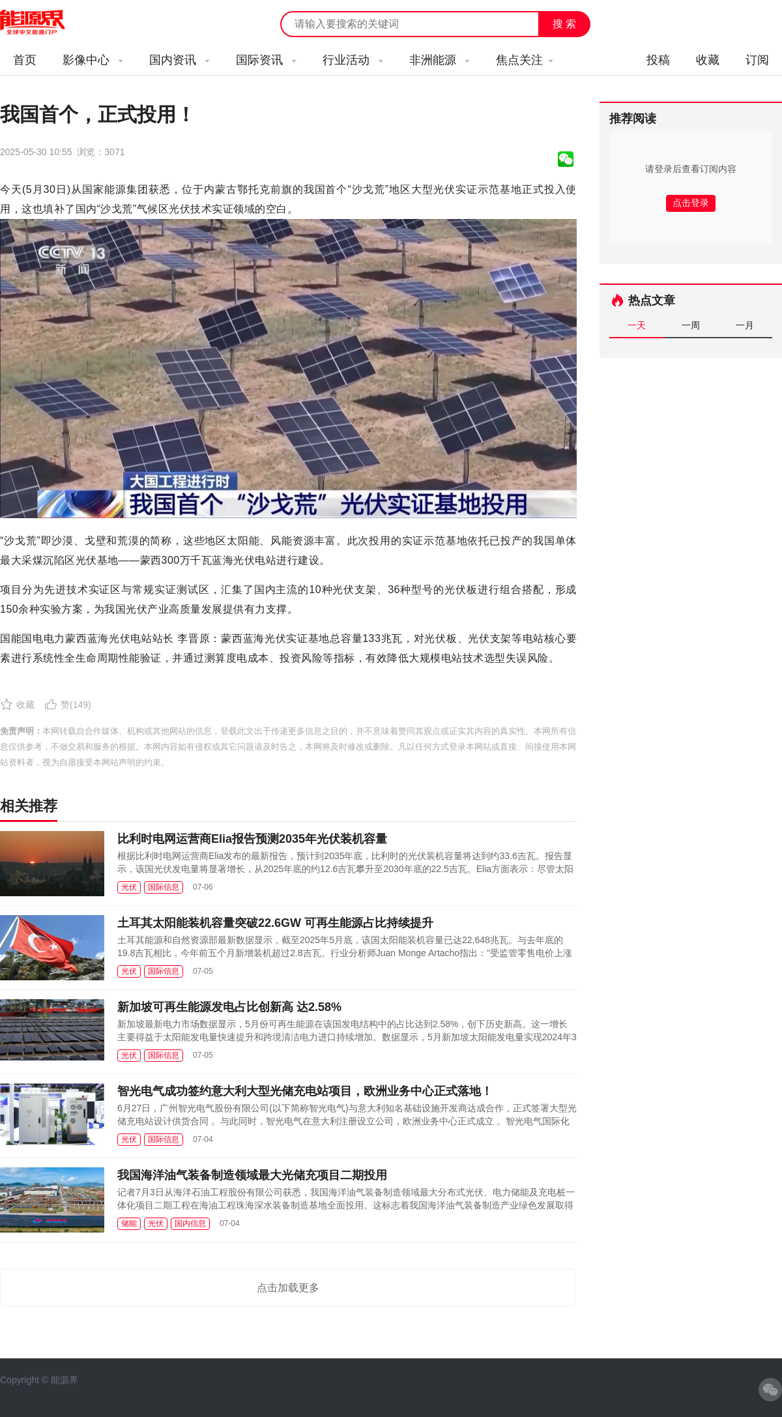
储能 (129, 1223)
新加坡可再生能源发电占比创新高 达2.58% (229, 1007)
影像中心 (93, 59)
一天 (637, 325)
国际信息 (163, 887)
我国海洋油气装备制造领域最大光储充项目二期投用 (252, 1175)
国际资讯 (266, 59)
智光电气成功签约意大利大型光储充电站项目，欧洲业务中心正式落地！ (305, 1091)
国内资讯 (179, 59)
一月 (745, 325)
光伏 (129, 887)
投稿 (658, 59)
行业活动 (353, 59)
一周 (691, 325)
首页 (24, 59)
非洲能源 (439, 59)
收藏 (707, 59)
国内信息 (190, 1223)
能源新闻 (44, 23)
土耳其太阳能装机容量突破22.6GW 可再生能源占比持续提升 (275, 922)
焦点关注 (524, 59)
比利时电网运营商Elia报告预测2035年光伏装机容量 (252, 838)
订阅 (757, 59)
